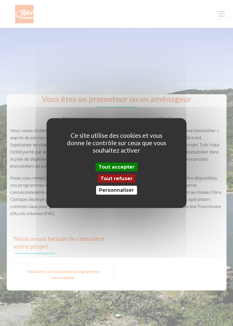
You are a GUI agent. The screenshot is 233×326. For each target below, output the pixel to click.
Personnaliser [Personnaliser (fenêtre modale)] (116, 190)
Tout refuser (116, 178)
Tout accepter (116, 167)
